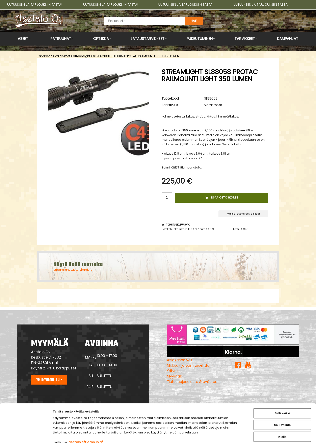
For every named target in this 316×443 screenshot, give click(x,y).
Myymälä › (176, 376)
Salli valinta (282, 405)
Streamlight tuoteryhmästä (72, 270)
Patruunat (60, 38)
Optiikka (101, 38)
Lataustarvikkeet (147, 38)
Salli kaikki (282, 393)
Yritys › (172, 370)
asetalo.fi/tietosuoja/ (86, 422)
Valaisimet (62, 56)
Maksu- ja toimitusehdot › (190, 365)
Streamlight (81, 56)
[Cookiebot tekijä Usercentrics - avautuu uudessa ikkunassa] (26, 435)
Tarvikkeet (245, 38)
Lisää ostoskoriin (222, 198)
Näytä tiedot (216, 435)
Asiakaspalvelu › (181, 360)
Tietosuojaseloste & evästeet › (194, 381)
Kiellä (282, 416)
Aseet (23, 38)
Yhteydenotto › (49, 379)
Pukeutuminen (200, 38)
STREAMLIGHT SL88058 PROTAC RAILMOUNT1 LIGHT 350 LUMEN (136, 56)
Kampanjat (287, 38)
